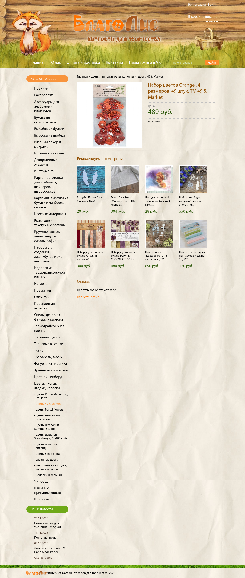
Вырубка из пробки (49, 136)
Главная (38, 63)
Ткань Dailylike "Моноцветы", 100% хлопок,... (123, 201)
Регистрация (197, 4)
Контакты (114, 63)
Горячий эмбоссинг (49, 153)
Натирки (41, 284)
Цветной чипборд (48, 377)
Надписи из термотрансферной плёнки (49, 272)
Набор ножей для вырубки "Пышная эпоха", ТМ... (190, 201)
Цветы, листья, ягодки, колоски (112, 76)
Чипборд (41, 482)
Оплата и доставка (83, 63)
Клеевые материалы (50, 214)
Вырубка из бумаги (49, 129)
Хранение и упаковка (51, 370)
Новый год (42, 291)
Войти (212, 4)
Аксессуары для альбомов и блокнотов (46, 106)
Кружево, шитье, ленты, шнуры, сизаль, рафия (47, 236)
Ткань (38, 351)
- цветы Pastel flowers (48, 409)
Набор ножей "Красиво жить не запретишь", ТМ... (156, 256)
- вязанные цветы (46, 459)
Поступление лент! (47, 537)
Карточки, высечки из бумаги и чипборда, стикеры (51, 202)
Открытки (41, 297)
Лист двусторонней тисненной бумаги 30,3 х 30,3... (159, 201)
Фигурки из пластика (50, 364)
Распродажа (44, 95)
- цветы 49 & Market (47, 404)
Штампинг (42, 499)
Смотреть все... (43, 557)
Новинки (41, 89)
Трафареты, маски (48, 357)
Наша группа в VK (145, 63)
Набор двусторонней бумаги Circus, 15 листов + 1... (90, 256)
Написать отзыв (88, 297)
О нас (56, 63)
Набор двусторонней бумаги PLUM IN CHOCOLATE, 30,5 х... (124, 256)
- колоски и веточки (48, 475)
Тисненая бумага (47, 337)
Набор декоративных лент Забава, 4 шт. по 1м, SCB (192, 256)
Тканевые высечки (48, 344)
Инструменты (44, 171)
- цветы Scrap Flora (47, 454)
